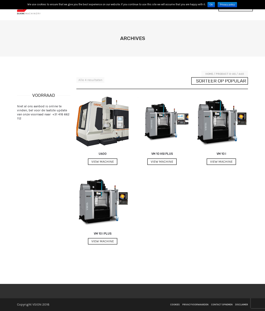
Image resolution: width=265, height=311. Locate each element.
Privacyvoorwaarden (195, 304)
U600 (103, 154)
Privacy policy (227, 4)
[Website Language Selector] (235, 10)
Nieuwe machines (127, 10)
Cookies (175, 304)
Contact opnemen (198, 10)
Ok (211, 4)
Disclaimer (241, 304)
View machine (102, 161)
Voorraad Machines (162, 10)
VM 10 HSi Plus (162, 154)
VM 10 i (221, 154)
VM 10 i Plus (102, 233)
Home (209, 73)
